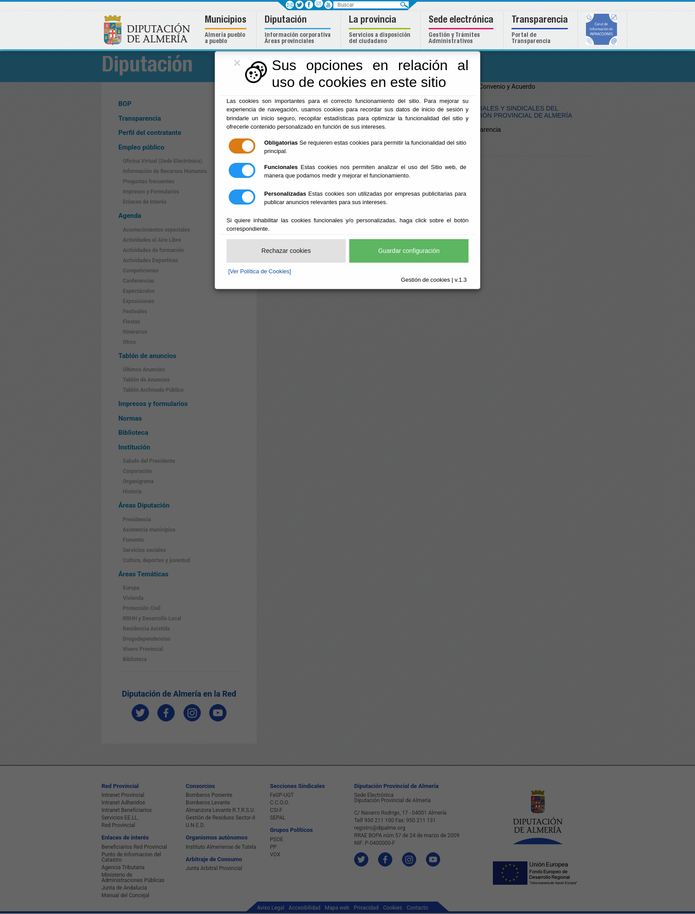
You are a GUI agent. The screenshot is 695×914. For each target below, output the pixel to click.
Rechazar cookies (286, 250)
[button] (227, 30)
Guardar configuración (409, 250)
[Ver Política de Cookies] (259, 271)
